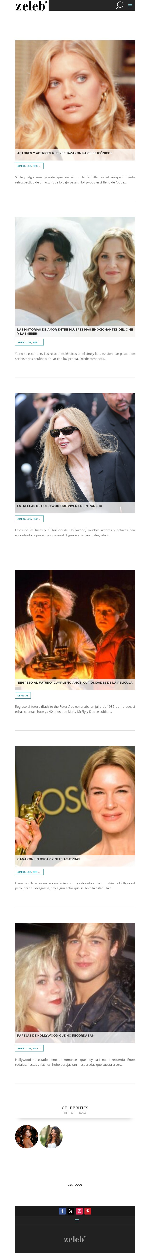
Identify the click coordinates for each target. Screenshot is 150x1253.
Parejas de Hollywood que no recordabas (55, 1035)
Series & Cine (41, 343)
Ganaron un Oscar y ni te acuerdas (48, 859)
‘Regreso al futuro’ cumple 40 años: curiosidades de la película (75, 682)
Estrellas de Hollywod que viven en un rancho (59, 506)
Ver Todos (75, 1184)
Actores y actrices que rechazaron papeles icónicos (64, 153)
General (22, 696)
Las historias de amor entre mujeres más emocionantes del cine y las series (75, 331)
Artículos (24, 166)
